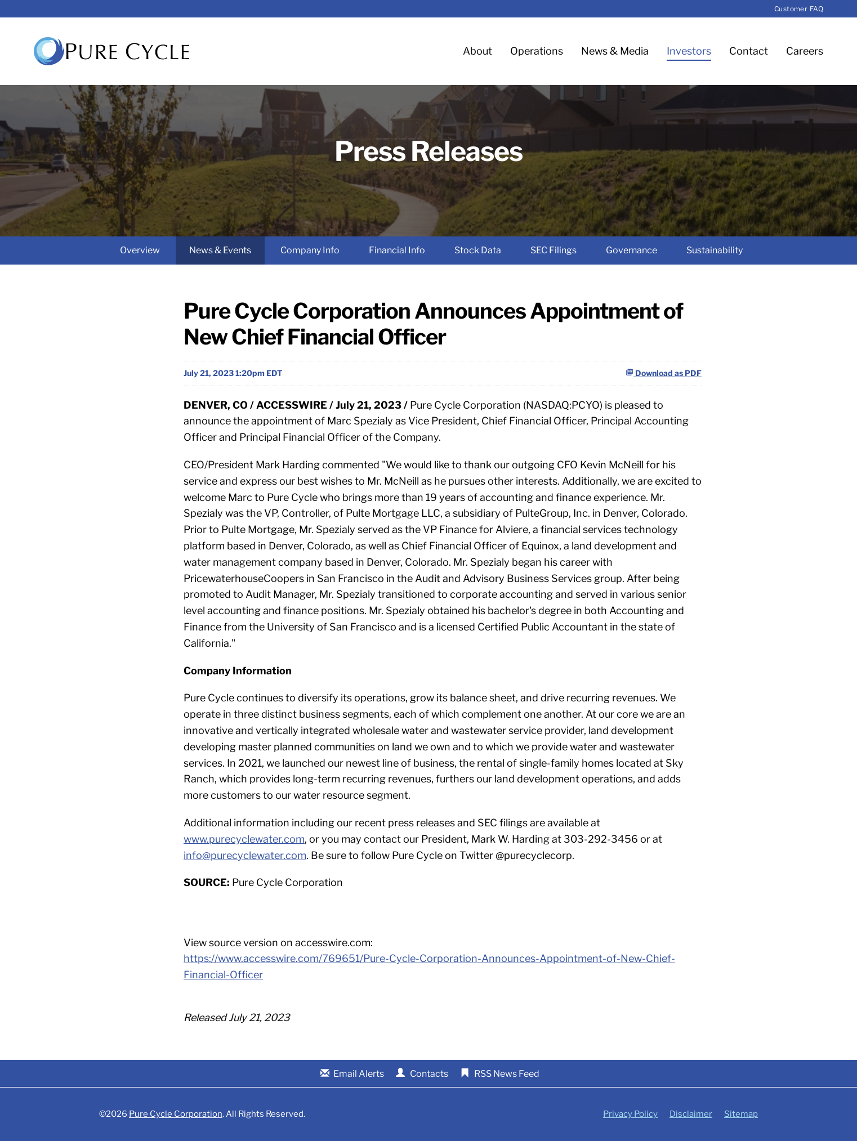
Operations (536, 51)
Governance (631, 250)
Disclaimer (690, 1114)
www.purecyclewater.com (244, 839)
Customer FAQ (798, 9)
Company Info (310, 250)
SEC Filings (553, 250)
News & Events (220, 250)
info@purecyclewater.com (245, 855)
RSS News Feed (506, 1073)
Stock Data (477, 250)
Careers (804, 51)
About (477, 51)
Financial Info (397, 250)
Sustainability (714, 250)
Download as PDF (664, 373)
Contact (748, 51)
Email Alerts (358, 1073)
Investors (689, 51)
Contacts (429, 1073)
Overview (140, 250)
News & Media (615, 51)
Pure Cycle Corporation (175, 1114)
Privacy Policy (630, 1114)
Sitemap (741, 1114)
